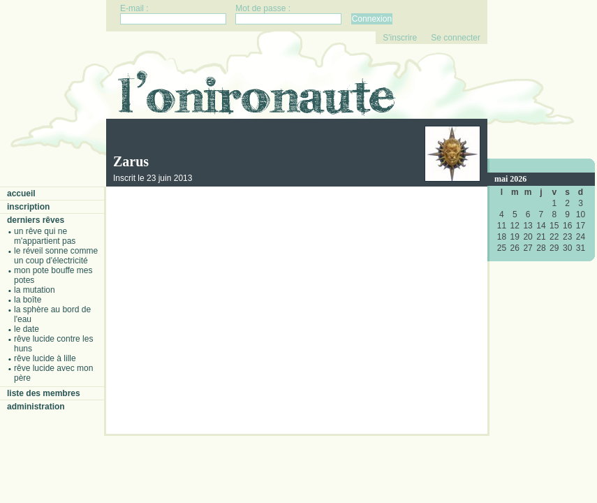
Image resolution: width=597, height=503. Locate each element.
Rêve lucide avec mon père (53, 373)
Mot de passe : (262, 8)
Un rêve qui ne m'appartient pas (44, 236)
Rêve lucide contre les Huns (53, 343)
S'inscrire (400, 38)
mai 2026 (510, 179)
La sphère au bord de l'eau (52, 314)
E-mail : (134, 8)
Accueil (21, 193)
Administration (36, 406)
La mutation (34, 290)
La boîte (27, 300)
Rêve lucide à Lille (45, 358)
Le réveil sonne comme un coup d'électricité (56, 255)
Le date (26, 329)
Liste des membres (43, 393)
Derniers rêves (35, 220)
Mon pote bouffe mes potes (53, 275)
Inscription (28, 207)
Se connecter (455, 38)
